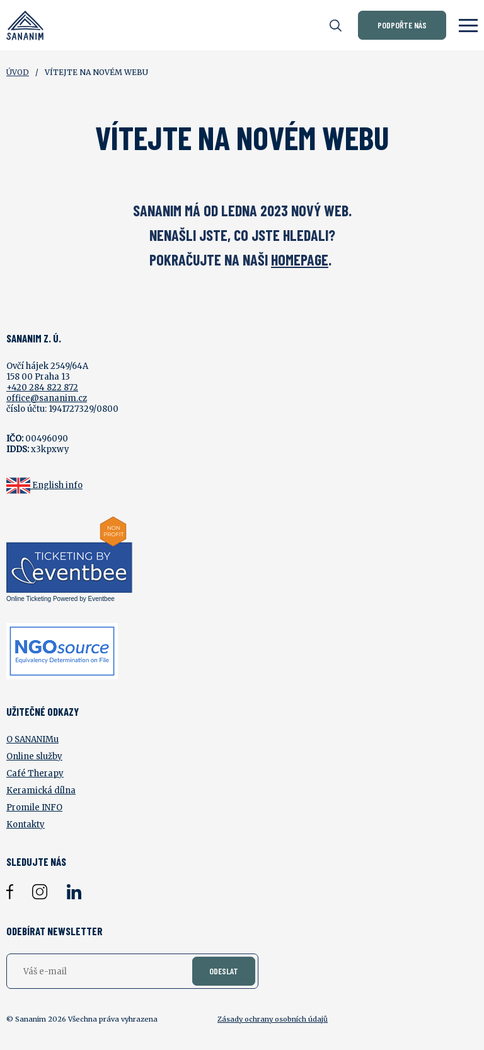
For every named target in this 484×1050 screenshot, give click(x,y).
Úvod (17, 72)
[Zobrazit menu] (468, 25)
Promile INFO (34, 807)
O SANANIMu (32, 739)
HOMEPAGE (299, 259)
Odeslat (223, 970)
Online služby (34, 756)
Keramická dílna (41, 790)
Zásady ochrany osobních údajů (272, 1019)
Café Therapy (35, 773)
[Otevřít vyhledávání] (336, 26)
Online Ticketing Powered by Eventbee (60, 598)
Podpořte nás (402, 25)
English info (57, 485)
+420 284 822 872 (42, 387)
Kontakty (25, 824)
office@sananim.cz (46, 398)
